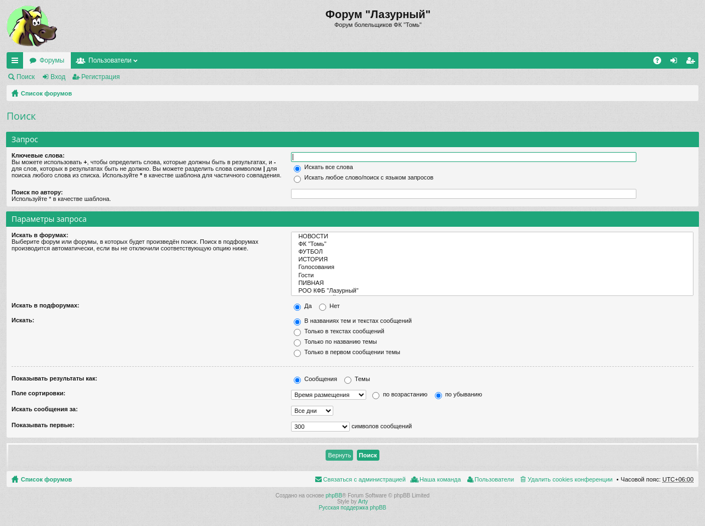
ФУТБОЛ (492, 252)
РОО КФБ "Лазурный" (492, 291)
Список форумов (46, 93)
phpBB (334, 496)
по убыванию (458, 394)
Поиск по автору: (37, 192)
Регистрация (100, 77)
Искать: (23, 320)
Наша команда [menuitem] (440, 479)
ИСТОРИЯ (492, 260)
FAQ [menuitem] (660, 63)
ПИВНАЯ (492, 283)
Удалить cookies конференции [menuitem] (570, 479)
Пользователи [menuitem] (494, 479)
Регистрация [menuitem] (692, 63)
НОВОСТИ (492, 236)
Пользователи (109, 60)
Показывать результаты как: (54, 378)
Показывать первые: (43, 425)
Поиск (25, 77)
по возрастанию (399, 394)
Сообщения (315, 379)
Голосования (492, 267)
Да (303, 306)
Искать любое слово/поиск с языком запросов (363, 177)
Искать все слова (323, 167)
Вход (58, 77)
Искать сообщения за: (45, 409)
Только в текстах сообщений (339, 331)
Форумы (52, 60)
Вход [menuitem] (676, 63)
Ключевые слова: (38, 155)
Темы (357, 379)
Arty (363, 502)
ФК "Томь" (492, 244)
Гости (492, 275)
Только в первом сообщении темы (347, 352)
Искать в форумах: (40, 235)
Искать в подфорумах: (46, 305)
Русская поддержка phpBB (352, 508)
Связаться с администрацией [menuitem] (364, 479)
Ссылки (17, 63)
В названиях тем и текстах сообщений (353, 320)
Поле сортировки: (38, 393)
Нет (329, 306)
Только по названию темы (335, 341)
